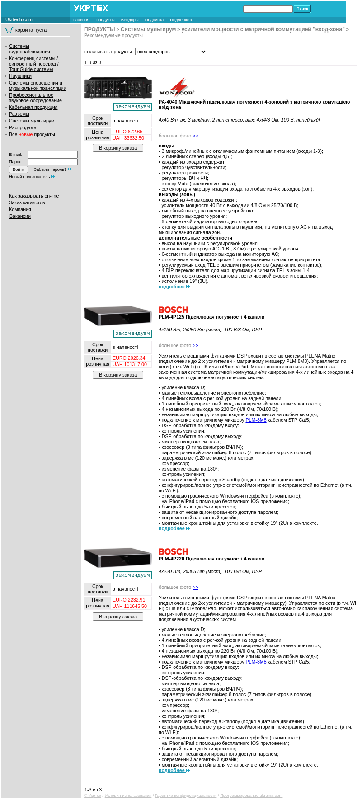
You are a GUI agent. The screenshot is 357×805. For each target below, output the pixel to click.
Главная (81, 20)
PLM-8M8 (255, 420)
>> (195, 135)
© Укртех (92, 795)
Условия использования (128, 795)
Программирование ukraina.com (251, 795)
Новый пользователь (29, 176)
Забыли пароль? (50, 169)
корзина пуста (31, 30)
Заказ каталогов (27, 202)
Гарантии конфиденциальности (185, 795)
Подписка (154, 20)
